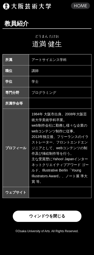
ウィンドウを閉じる (47, 216)
